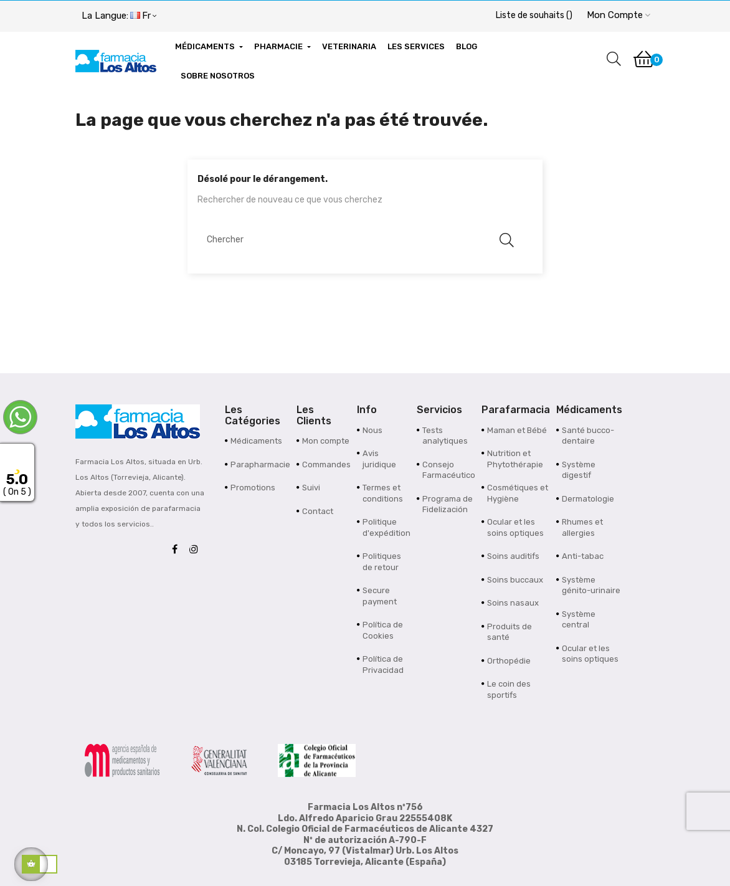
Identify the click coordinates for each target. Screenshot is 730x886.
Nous (372, 430)
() (534, 15)
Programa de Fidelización (447, 504)
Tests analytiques (445, 436)
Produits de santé (509, 632)
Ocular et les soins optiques (515, 527)
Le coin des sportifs (509, 689)
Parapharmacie (260, 464)
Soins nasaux (513, 602)
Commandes (326, 464)
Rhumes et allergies (582, 527)
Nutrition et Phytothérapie (515, 459)
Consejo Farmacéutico (448, 470)
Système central (578, 619)
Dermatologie (588, 498)
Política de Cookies (383, 630)
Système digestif (578, 470)
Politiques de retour (382, 561)
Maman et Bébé (517, 430)
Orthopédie (509, 660)
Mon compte (325, 440)
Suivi (311, 487)
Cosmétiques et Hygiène (517, 493)
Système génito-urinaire (591, 585)
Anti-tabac (583, 556)
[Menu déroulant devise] (119, 16)
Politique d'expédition (386, 527)
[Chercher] (358, 239)
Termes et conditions (383, 493)
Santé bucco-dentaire (588, 436)
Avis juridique (379, 459)
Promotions (252, 487)
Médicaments (256, 440)
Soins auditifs (513, 556)
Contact (317, 511)
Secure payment (380, 596)
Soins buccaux (515, 579)
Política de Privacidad (383, 664)
